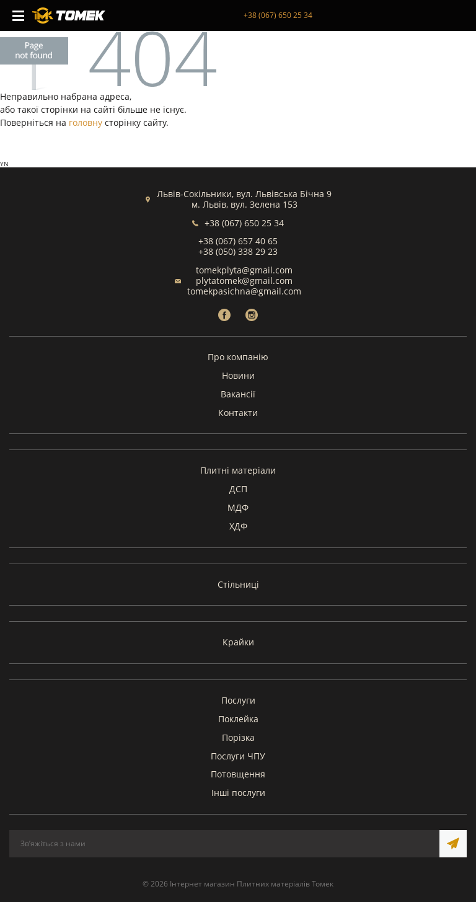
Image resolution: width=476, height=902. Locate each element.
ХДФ (238, 526)
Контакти (238, 412)
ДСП (238, 489)
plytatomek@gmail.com (244, 280)
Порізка (238, 737)
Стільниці (238, 584)
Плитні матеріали (238, 470)
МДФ (238, 507)
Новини (238, 375)
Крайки (238, 642)
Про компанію (238, 357)
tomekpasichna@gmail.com (244, 291)
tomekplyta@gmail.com (244, 270)
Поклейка (238, 719)
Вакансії (238, 394)
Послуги (238, 700)
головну (85, 122)
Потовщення (238, 774)
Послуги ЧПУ (238, 756)
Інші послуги (238, 792)
